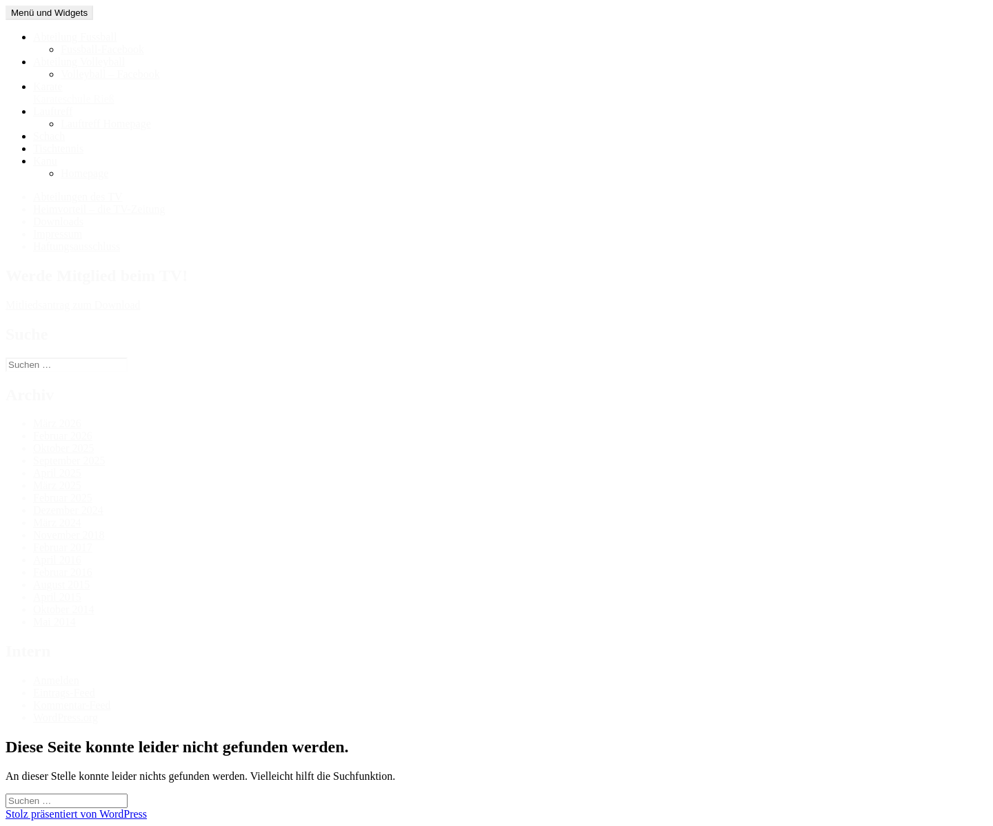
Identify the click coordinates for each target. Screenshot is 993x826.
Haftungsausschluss (76, 246)
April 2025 (57, 473)
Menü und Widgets (49, 13)
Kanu (45, 161)
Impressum (57, 234)
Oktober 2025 (63, 448)
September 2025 (69, 460)
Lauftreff (52, 111)
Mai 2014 (54, 622)
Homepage (84, 173)
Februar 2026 (62, 436)
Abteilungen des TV (77, 197)
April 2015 (57, 597)
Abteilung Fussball (75, 37)
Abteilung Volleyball (79, 62)
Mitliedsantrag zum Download (73, 305)
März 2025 (57, 485)
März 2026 (57, 423)
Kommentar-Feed (72, 705)
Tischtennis (58, 148)
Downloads (58, 221)
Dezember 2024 (68, 510)
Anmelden (56, 680)
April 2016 (57, 560)
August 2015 (61, 584)
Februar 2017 (62, 547)
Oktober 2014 (63, 609)
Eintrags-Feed (64, 693)
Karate (510, 93)
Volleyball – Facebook (110, 74)
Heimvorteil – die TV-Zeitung (99, 209)
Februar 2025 (62, 498)
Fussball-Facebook (102, 49)
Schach (49, 136)
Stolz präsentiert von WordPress (76, 814)
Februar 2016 (62, 572)
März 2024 (57, 522)
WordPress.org (65, 717)
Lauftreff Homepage (106, 124)
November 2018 (69, 535)
